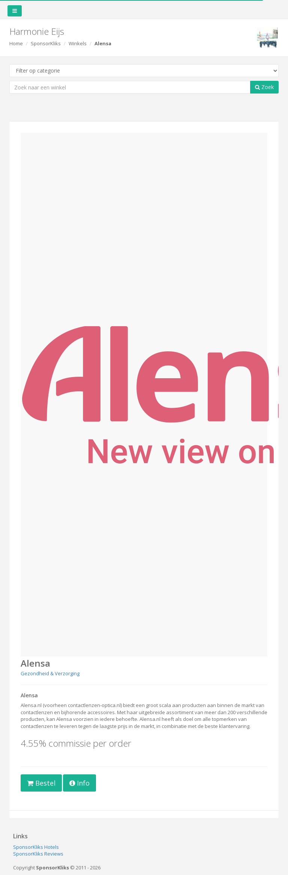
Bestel (41, 782)
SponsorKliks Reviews (38, 853)
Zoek (264, 87)
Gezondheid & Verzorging (50, 673)
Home (16, 43)
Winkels (78, 43)
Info (79, 782)
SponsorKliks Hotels (36, 847)
